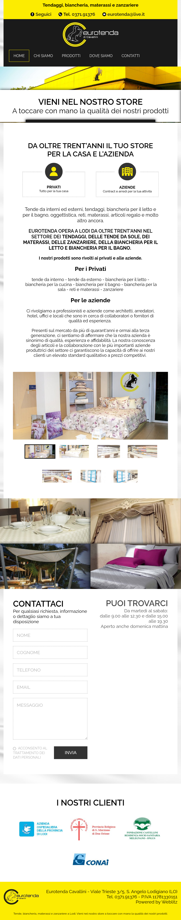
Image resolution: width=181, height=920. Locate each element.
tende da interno (48, 279)
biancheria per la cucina (48, 284)
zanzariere (113, 289)
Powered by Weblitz (156, 901)
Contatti (131, 56)
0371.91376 (83, 14)
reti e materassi (84, 289)
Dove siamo (100, 56)
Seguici (43, 14)
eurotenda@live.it (126, 14)
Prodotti (71, 56)
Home (19, 56)
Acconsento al (30, 752)
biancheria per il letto (125, 279)
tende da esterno (84, 279)
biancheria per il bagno (98, 284)
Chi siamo (43, 56)
